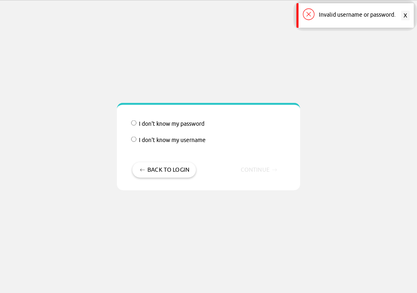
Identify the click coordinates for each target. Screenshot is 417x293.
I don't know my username (168, 140)
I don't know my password (167, 123)
